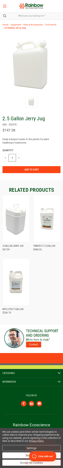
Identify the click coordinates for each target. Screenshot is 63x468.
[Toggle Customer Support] (42, 456)
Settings (31, 448)
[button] (31, 338)
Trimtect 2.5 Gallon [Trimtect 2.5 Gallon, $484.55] (44, 245)
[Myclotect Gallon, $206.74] (16, 282)
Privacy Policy (36, 440)
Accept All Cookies (31, 463)
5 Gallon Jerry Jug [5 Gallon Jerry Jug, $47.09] (13, 245)
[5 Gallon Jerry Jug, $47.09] (16, 219)
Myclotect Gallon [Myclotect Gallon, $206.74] (12, 309)
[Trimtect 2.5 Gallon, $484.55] (47, 219)
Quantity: (8, 150)
